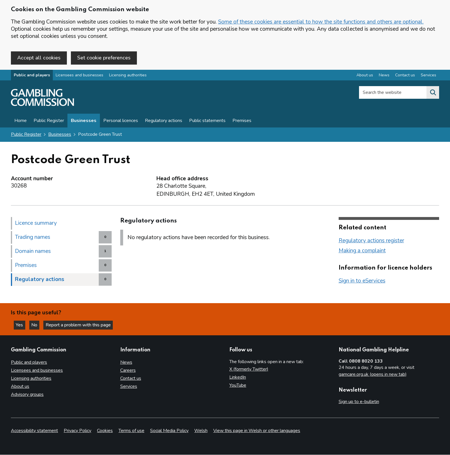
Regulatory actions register (371, 241)
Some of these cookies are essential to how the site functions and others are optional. (321, 22)
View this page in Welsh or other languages (256, 431)
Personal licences (120, 121)
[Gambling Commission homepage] (42, 105)
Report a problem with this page (80, 325)
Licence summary (36, 223)
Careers (128, 370)
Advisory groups (27, 394)
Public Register (49, 121)
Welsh (200, 431)
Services (128, 386)
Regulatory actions (163, 121)
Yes (21, 325)
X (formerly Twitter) (248, 369)
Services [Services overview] (428, 75)
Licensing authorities (128, 75)
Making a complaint (362, 251)
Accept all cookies (39, 57)
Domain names (33, 251)
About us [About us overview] (364, 75)
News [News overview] (384, 75)
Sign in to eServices (362, 281)
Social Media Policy (169, 431)
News (126, 362)
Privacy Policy (77, 431)
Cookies (105, 431)
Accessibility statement (34, 431)
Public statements (207, 121)
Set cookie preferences (104, 57)
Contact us (130, 378)
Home (20, 121)
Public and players (32, 75)
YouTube (237, 385)
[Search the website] (432, 93)
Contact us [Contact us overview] (405, 75)
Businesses (83, 121)
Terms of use (131, 431)
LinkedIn (237, 377)
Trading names (32, 237)
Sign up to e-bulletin (359, 401)
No (37, 325)
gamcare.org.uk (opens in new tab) (373, 374)
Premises (241, 121)
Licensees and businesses (79, 75)
